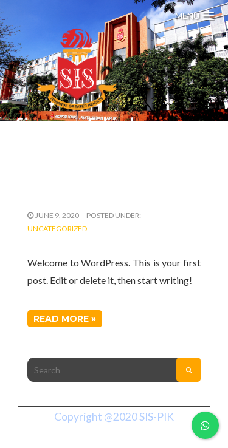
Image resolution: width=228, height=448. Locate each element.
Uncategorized (57, 228)
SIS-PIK (156, 416)
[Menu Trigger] (194, 13)
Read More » (64, 318)
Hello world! (70, 191)
